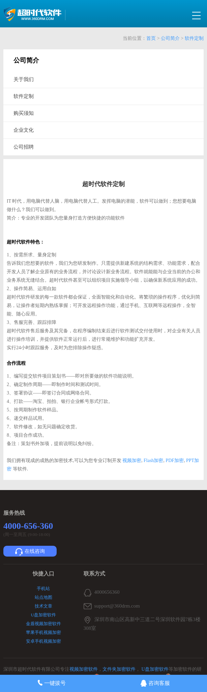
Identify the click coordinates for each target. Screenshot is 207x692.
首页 (151, 38)
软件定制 (194, 38)
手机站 (43, 588)
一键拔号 (52, 683)
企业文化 (23, 130)
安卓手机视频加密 (43, 641)
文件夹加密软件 (119, 669)
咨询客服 (155, 683)
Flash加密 (153, 460)
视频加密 (131, 460)
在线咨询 (30, 552)
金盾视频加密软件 (43, 623)
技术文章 (43, 606)
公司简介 (170, 38)
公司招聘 (23, 147)
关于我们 (23, 79)
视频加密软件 (83, 669)
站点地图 (43, 597)
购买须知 (23, 113)
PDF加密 (174, 460)
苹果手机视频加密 (43, 632)
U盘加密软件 (43, 614)
